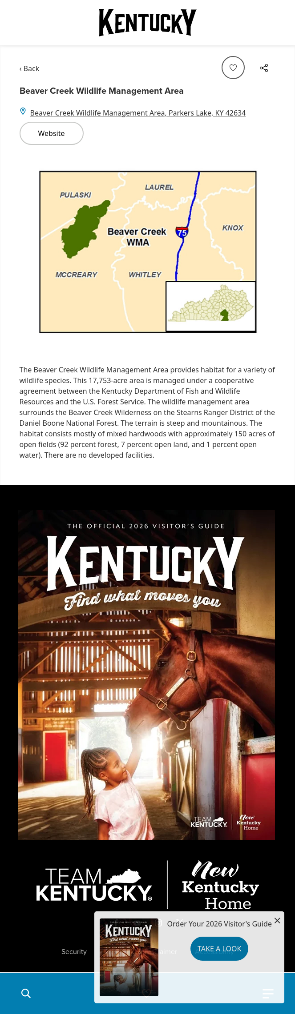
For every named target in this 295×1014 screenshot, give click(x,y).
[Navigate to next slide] (264, 251)
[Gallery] (148, 251)
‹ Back (30, 68)
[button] (25, 993)
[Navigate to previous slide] (30, 251)
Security (74, 951)
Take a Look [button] (219, 949)
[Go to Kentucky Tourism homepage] (148, 22)
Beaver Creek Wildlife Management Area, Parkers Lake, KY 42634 (138, 113)
